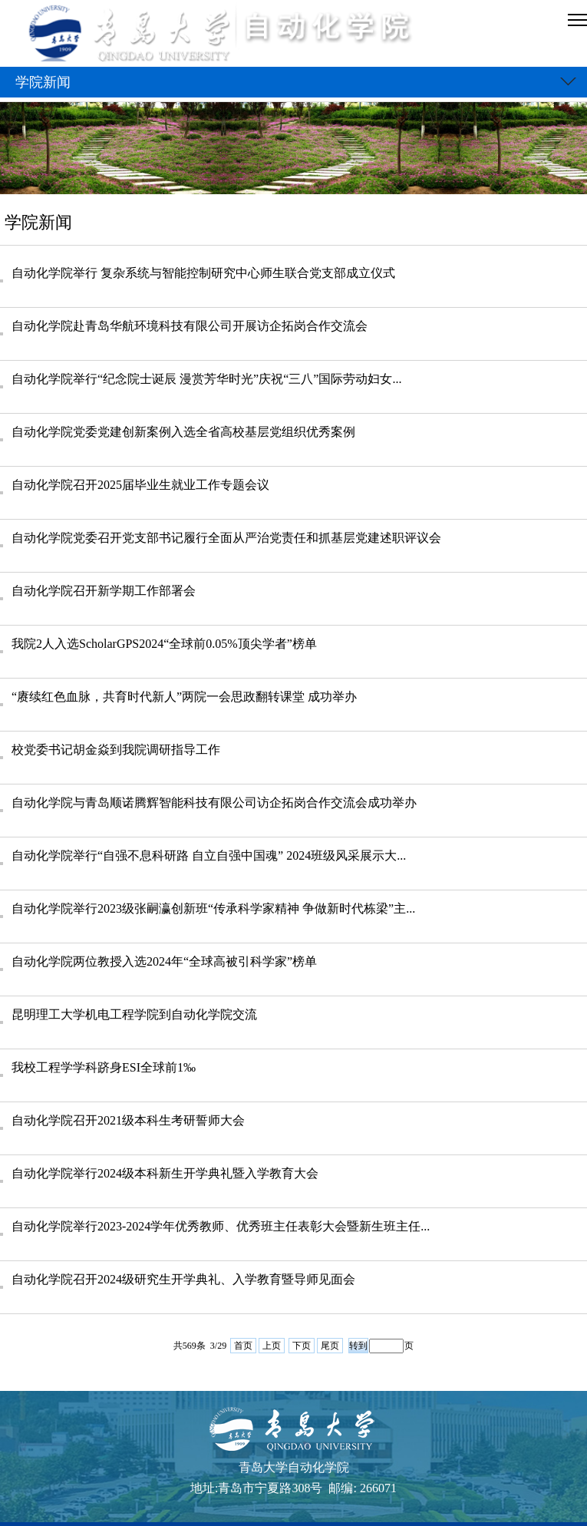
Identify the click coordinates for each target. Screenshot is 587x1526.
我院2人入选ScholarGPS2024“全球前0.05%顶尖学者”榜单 (164, 643)
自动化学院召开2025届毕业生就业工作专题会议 (140, 484)
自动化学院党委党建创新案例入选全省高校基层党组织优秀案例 (183, 431)
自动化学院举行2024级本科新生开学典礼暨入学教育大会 (165, 1173)
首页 (243, 1345)
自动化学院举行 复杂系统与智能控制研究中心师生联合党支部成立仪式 (203, 272)
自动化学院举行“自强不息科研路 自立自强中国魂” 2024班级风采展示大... (209, 855)
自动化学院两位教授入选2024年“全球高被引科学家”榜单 (164, 961)
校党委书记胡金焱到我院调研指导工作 (116, 749)
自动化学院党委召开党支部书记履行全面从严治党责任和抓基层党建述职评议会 (226, 537)
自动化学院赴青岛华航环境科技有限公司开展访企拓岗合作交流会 (190, 325)
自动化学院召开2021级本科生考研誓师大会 (128, 1120)
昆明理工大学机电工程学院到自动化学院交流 (134, 1014)
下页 (301, 1345)
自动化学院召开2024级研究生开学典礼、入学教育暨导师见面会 (183, 1279)
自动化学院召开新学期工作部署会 (104, 590)
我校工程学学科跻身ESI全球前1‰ (104, 1067)
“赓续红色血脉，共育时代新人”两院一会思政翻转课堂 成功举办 (184, 696)
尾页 (330, 1345)
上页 (271, 1345)
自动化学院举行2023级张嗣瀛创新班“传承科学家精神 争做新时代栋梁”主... (213, 908)
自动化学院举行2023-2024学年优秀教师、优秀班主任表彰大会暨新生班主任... (221, 1226)
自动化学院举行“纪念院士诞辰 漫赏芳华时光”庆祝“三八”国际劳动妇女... (206, 378)
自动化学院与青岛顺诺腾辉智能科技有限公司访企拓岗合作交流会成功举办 (214, 802)
